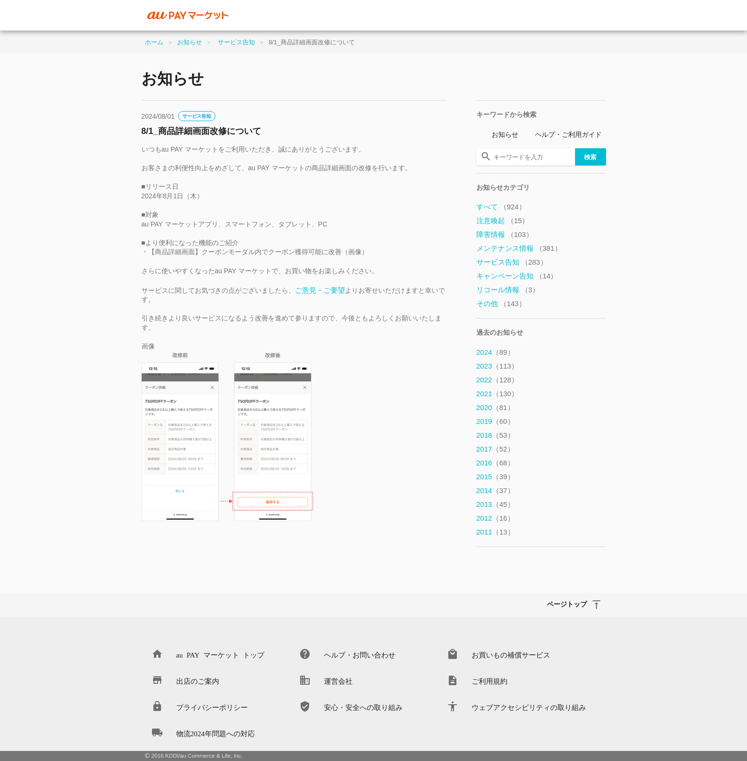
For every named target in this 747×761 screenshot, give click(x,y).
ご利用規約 (489, 680)
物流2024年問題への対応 (215, 733)
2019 (495, 421)
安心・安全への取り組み (363, 706)
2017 (495, 449)
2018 (495, 435)
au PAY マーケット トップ (220, 654)
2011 (495, 532)
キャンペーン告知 (517, 276)
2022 (497, 380)
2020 (495, 407)
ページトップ (567, 603)
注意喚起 (502, 220)
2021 (497, 394)
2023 (497, 366)
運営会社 (338, 680)
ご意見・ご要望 (320, 290)
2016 (495, 463)
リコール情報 (508, 290)
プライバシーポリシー (212, 706)
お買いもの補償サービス (511, 654)
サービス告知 (236, 42)
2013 (495, 504)
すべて (501, 207)
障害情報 (504, 234)
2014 (495, 490)
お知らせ (189, 42)
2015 (495, 477)
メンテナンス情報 (519, 248)
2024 (495, 352)
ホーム (154, 42)
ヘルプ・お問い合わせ (359, 654)
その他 (501, 303)
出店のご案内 (197, 680)
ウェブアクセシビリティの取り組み (529, 706)
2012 (495, 518)
